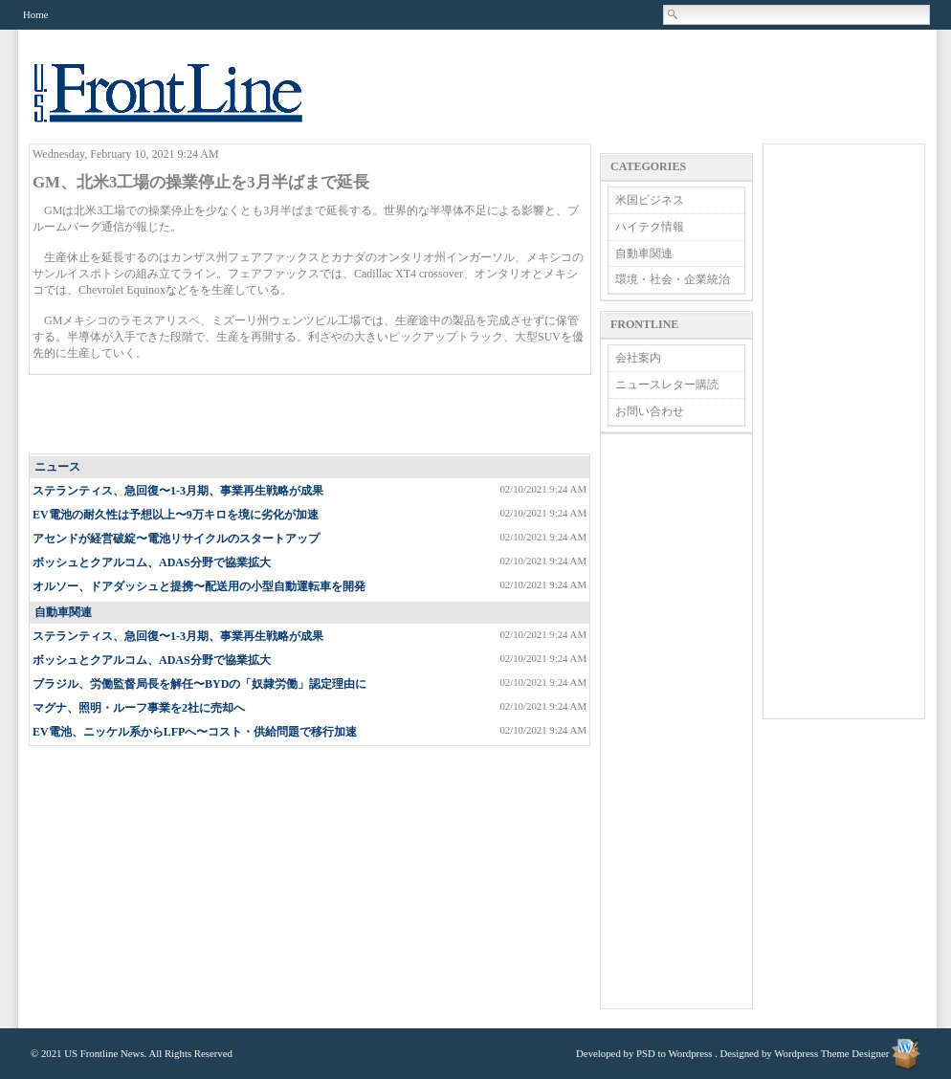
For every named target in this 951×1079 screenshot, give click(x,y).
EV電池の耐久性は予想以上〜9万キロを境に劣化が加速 (176, 514)
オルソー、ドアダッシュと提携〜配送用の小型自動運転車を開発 (199, 586)
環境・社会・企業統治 (672, 279)
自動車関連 (63, 612)
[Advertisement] (311, 415)
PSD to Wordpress (674, 1053)
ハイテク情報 (649, 226)
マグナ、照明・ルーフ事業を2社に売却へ (139, 708)
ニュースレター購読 (667, 384)
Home (35, 14)
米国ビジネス (649, 200)
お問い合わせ (649, 411)
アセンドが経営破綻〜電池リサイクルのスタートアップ (176, 538)
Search (673, 14)
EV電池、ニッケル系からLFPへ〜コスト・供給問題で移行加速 (195, 731)
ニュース (57, 466)
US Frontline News (187, 103)
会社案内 (638, 357)
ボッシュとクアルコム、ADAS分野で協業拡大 (152, 562)
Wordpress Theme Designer (831, 1053)
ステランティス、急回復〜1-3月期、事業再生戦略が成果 (178, 490)
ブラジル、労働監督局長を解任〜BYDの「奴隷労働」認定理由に (199, 684)
